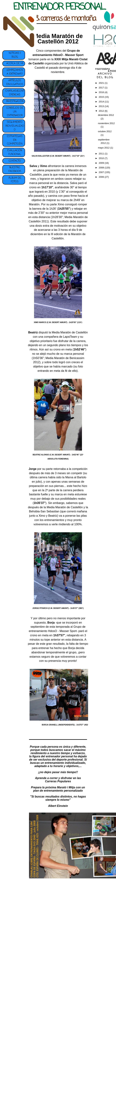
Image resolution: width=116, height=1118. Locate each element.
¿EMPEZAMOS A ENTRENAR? (14, 72)
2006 (102, 177)
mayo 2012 (104, 147)
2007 (102, 172)
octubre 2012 (105, 131)
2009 (102, 163)
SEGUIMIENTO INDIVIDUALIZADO (14, 126)
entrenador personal (59, 756)
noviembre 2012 (106, 123)
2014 (102, 101)
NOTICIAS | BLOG (15, 55)
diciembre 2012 (106, 115)
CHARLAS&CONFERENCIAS (14, 93)
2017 (102, 87)
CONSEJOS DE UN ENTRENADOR (14, 111)
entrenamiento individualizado (65, 762)
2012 (102, 111)
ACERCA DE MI (14, 63)
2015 (102, 97)
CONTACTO (15, 161)
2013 (102, 106)
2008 (102, 167)
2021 (102, 83)
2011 (102, 153)
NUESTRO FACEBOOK (14, 169)
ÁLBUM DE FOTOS (14, 180)
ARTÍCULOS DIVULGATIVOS (14, 82)
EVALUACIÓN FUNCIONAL (14, 152)
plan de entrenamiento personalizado (58, 790)
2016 (102, 92)
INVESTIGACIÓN (14, 101)
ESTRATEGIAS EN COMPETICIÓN (15, 140)
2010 (102, 158)
